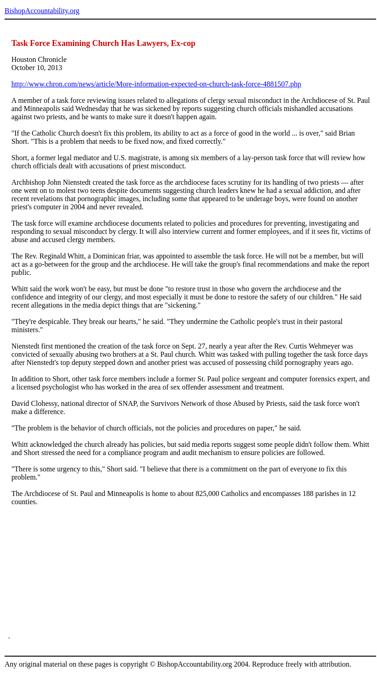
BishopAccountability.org (42, 11)
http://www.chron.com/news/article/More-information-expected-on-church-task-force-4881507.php (156, 84)
